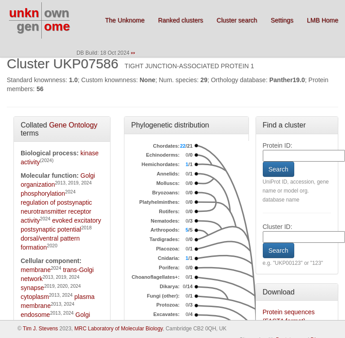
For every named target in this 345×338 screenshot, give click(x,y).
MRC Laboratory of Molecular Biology (118, 328)
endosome (35, 314)
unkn (24, 13)
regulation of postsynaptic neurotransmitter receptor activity (56, 211)
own (56, 13)
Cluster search (237, 20)
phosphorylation (43, 193)
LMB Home (322, 20)
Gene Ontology (73, 125)
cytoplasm (35, 296)
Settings (281, 20)
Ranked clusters (180, 20)
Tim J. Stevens (40, 328)
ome (57, 26)
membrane (36, 269)
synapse (32, 287)
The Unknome (125, 20)
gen (28, 26)
